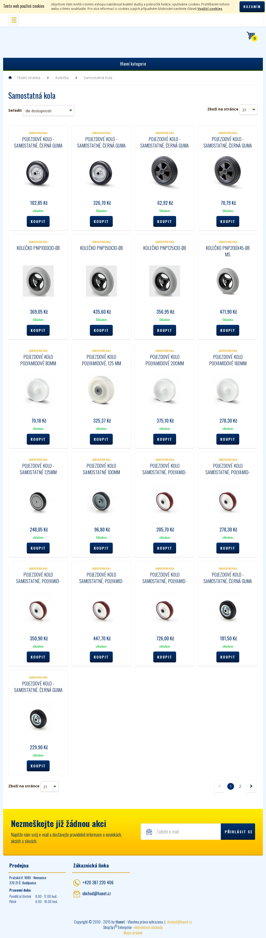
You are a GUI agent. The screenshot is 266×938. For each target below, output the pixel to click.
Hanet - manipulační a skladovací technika (24, 41)
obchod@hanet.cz (96, 893)
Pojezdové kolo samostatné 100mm (101, 468)
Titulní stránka (28, 77)
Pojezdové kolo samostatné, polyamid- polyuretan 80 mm (164, 472)
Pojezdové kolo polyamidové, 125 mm (101, 360)
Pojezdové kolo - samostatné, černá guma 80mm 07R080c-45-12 (164, 145)
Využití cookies (209, 8)
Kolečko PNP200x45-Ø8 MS (228, 251)
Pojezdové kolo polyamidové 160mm (228, 360)
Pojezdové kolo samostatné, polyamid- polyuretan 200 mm (164, 581)
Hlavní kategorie (133, 64)
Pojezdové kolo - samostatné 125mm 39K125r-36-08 (38, 472)
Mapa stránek (133, 932)
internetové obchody (148, 927)
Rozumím (252, 6)
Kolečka (62, 77)
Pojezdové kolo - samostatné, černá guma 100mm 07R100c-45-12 (227, 145)
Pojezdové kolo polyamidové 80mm (38, 360)
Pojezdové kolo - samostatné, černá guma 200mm (101, 145)
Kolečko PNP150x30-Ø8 (101, 247)
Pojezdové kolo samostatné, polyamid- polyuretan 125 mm (38, 581)
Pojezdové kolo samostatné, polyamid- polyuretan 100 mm (227, 472)
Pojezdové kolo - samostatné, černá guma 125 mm (227, 581)
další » (251, 786)
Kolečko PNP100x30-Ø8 (38, 247)
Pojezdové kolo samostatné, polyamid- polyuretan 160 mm (101, 581)
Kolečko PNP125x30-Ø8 (164, 247)
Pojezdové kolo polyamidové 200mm (164, 360)
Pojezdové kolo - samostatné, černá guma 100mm (38, 145)
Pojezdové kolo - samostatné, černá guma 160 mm (38, 690)
